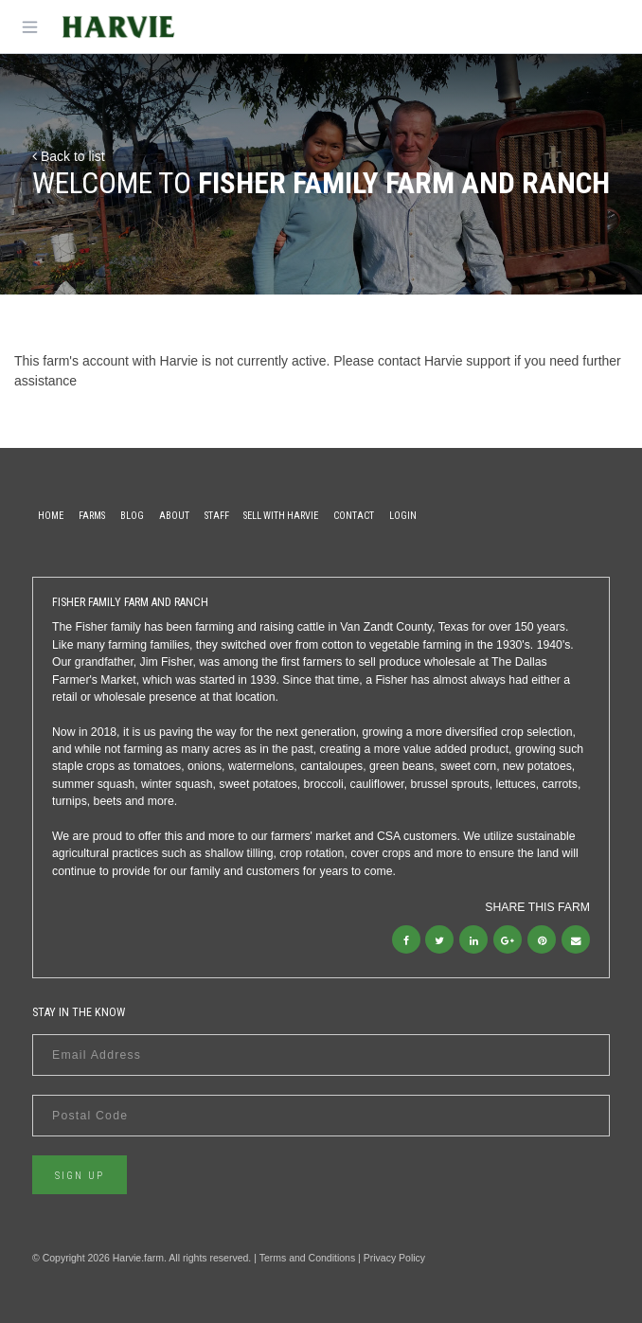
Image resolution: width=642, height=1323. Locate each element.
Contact (353, 516)
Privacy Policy (394, 1257)
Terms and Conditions (307, 1257)
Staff (217, 516)
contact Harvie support (444, 360)
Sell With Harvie (280, 516)
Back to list (68, 156)
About (174, 516)
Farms (92, 516)
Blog (132, 516)
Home (50, 516)
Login (403, 516)
